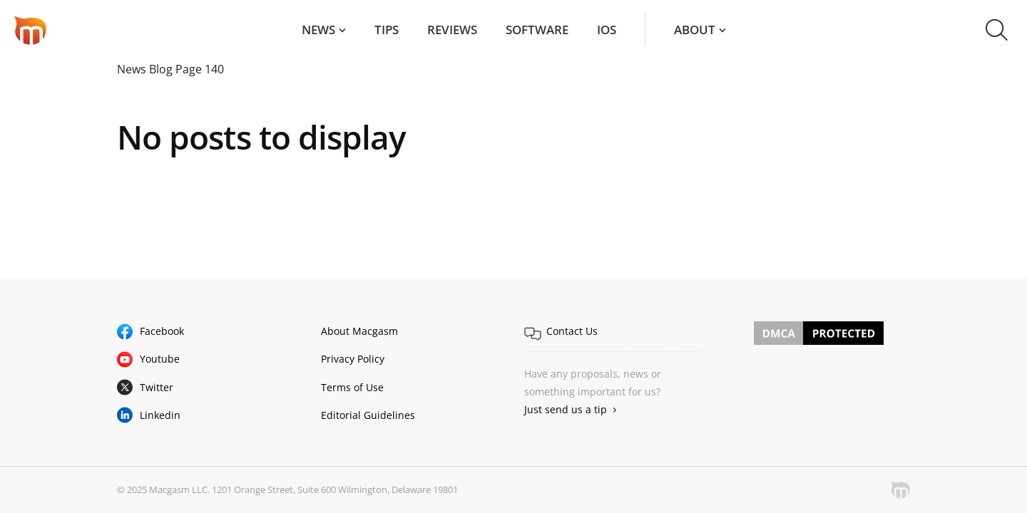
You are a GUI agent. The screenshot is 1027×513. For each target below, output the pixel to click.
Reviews (452, 29)
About (694, 29)
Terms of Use (352, 387)
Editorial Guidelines (368, 415)
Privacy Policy (352, 359)
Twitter (156, 387)
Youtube (160, 359)
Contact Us (572, 331)
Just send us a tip (565, 409)
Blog (161, 69)
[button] (996, 30)
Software (537, 29)
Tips (386, 29)
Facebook (162, 331)
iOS (606, 29)
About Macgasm (359, 331)
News (318, 29)
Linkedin (160, 415)
